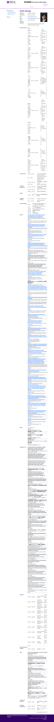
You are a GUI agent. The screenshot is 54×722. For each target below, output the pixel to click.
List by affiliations (11, 11)
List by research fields (12, 12)
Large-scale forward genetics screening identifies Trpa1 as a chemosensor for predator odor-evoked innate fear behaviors (37, 351)
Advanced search (11, 14)
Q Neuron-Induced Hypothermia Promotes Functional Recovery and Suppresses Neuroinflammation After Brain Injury (36, 216)
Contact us (9, 17)
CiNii (29, 304)
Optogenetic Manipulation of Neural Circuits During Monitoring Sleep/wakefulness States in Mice (37, 337)
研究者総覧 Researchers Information (35, 2)
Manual (8, 16)
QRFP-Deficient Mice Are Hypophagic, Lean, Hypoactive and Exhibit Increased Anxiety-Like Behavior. (37, 378)
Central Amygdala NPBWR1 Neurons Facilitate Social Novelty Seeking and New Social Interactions (37, 236)
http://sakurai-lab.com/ (32, 16)
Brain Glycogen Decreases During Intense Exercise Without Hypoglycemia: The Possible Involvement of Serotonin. (37, 397)
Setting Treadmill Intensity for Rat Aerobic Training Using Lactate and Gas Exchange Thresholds (36, 226)
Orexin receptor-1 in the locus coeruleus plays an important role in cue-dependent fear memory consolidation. (37, 412)
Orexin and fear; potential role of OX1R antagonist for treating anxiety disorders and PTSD (37, 307)
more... (29, 171)
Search (45, 4)
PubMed (29, 223)
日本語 (31, 6)
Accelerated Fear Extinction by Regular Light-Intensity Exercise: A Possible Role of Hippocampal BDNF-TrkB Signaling (37, 272)
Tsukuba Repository (35, 357)
